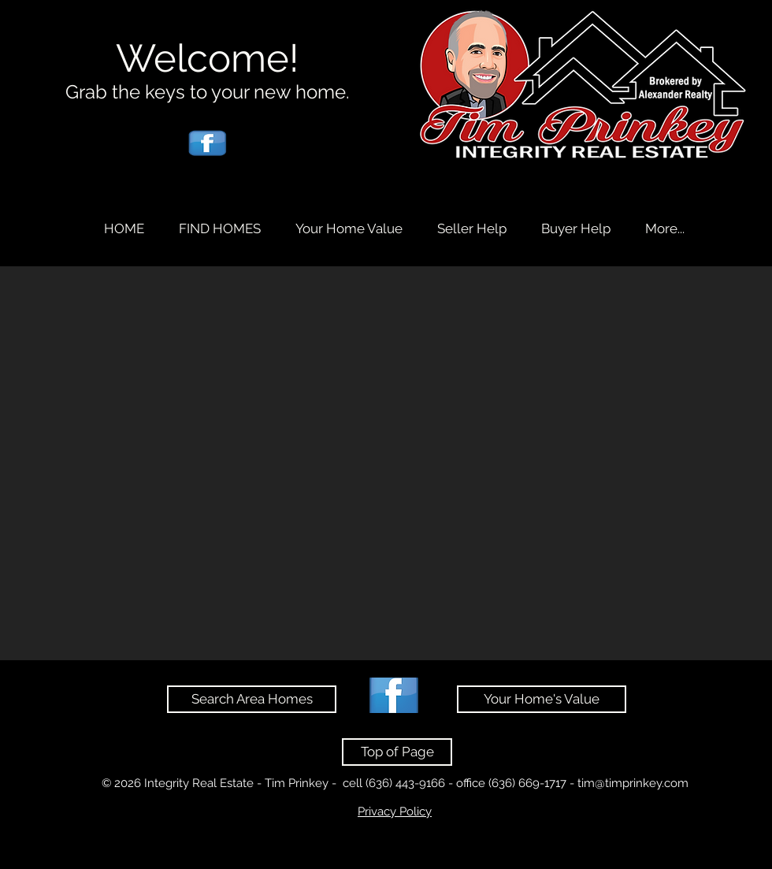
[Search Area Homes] (251, 699)
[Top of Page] (397, 752)
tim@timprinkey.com (632, 783)
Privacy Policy (395, 811)
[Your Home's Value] (541, 699)
